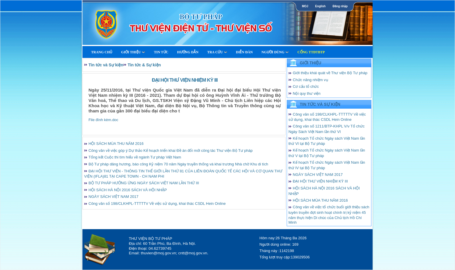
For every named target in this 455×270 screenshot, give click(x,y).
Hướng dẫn (187, 52)
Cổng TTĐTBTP (311, 52)
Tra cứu (217, 52)
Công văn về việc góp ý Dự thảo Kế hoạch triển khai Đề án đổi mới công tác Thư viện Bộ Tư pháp (170, 150)
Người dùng (275, 52)
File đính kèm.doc (103, 120)
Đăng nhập (340, 6)
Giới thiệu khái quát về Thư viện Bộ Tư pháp (330, 73)
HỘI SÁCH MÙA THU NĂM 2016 (116, 143)
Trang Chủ (101, 52)
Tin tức (161, 52)
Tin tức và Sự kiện (106, 65)
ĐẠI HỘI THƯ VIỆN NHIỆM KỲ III (320, 181)
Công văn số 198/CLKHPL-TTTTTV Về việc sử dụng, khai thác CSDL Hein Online (157, 203)
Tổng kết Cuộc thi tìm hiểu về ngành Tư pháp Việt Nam (135, 157)
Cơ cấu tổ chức (306, 86)
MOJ (305, 6)
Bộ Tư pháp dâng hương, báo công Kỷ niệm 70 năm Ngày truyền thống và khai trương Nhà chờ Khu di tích (178, 164)
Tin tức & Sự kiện (144, 65)
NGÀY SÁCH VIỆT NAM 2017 (113, 196)
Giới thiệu (133, 52)
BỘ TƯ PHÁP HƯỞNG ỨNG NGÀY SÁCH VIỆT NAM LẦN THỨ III (144, 183)
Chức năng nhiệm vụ (310, 80)
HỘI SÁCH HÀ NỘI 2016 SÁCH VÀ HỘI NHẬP (128, 190)
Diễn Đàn (244, 52)
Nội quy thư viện (307, 93)
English (320, 6)
